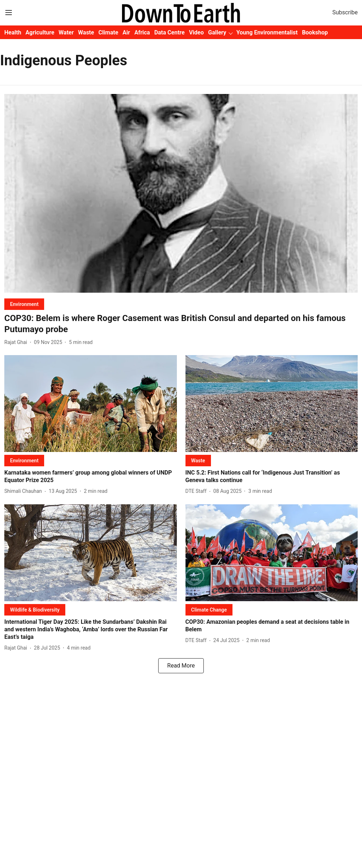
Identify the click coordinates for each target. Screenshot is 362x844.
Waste (86, 32)
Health (12, 32)
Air (126, 32)
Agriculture (39, 32)
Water (66, 32)
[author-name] (17, 342)
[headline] (181, 324)
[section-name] (24, 304)
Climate (108, 32)
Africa (142, 32)
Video (196, 32)
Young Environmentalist (267, 32)
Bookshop (315, 32)
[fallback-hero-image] (181, 193)
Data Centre (169, 32)
